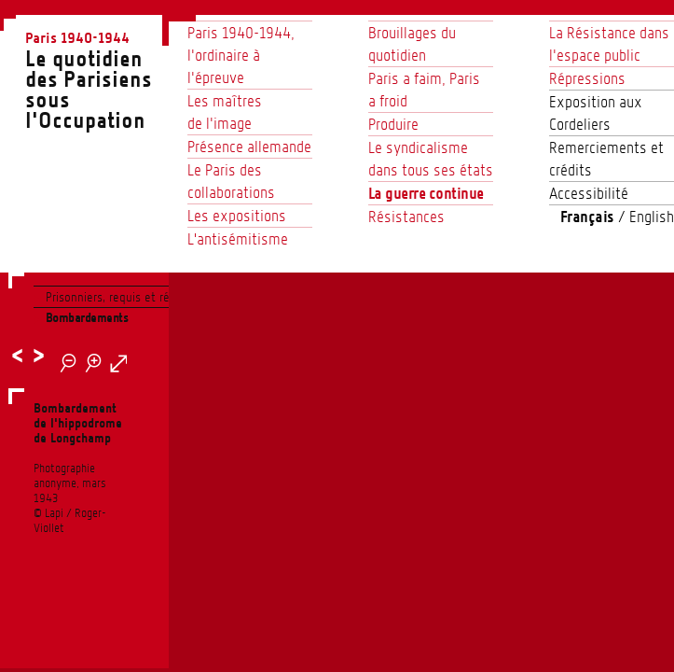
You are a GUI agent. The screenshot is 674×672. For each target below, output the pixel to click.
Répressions (587, 78)
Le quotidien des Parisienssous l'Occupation (97, 79)
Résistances (406, 216)
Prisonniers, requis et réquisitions (133, 296)
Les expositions (236, 215)
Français (587, 216)
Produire (393, 124)
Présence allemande (249, 146)
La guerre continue (426, 193)
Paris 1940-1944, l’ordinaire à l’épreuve (241, 55)
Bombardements (87, 318)
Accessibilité (588, 193)
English (651, 216)
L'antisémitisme (237, 239)
